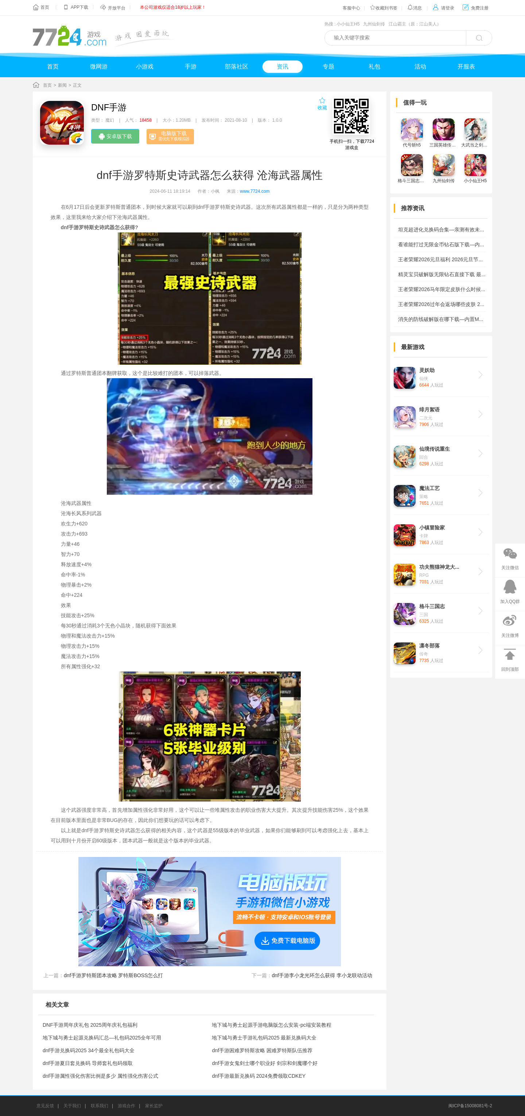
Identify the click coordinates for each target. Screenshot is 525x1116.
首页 (44, 7)
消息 (414, 8)
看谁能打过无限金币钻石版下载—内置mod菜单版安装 (459, 244)
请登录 (443, 8)
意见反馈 (45, 1105)
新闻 (62, 85)
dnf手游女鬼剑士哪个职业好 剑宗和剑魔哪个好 (264, 1063)
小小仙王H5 (348, 24)
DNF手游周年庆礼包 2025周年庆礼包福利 (90, 1025)
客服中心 (351, 8)
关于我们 (72, 1105)
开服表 (466, 66)
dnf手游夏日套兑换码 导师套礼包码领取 (88, 1063)
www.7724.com (254, 191)
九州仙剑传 (374, 24)
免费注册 (476, 8)
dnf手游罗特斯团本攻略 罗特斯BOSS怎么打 (113, 975)
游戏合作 (126, 1105)
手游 (191, 66)
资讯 (282, 66)
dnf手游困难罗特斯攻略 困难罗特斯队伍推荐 (262, 1050)
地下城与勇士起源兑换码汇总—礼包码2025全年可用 (102, 1038)
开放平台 (116, 8)
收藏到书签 (383, 8)
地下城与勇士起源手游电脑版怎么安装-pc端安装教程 (271, 1025)
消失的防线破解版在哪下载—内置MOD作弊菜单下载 (457, 319)
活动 (420, 66)
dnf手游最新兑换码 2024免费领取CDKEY (259, 1076)
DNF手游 (109, 107)
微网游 (99, 66)
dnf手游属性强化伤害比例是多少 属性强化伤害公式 (100, 1076)
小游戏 (144, 66)
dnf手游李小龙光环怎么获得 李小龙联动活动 (322, 975)
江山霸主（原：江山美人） (415, 24)
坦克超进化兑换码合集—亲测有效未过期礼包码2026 (457, 229)
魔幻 (109, 120)
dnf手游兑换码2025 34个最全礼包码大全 (89, 1050)
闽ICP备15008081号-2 (470, 1105)
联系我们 (99, 1105)
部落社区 (236, 66)
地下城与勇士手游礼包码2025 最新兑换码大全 (264, 1038)
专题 (328, 66)
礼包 (374, 66)
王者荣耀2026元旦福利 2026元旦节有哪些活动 (451, 259)
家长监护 (154, 1105)
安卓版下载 (115, 136)
